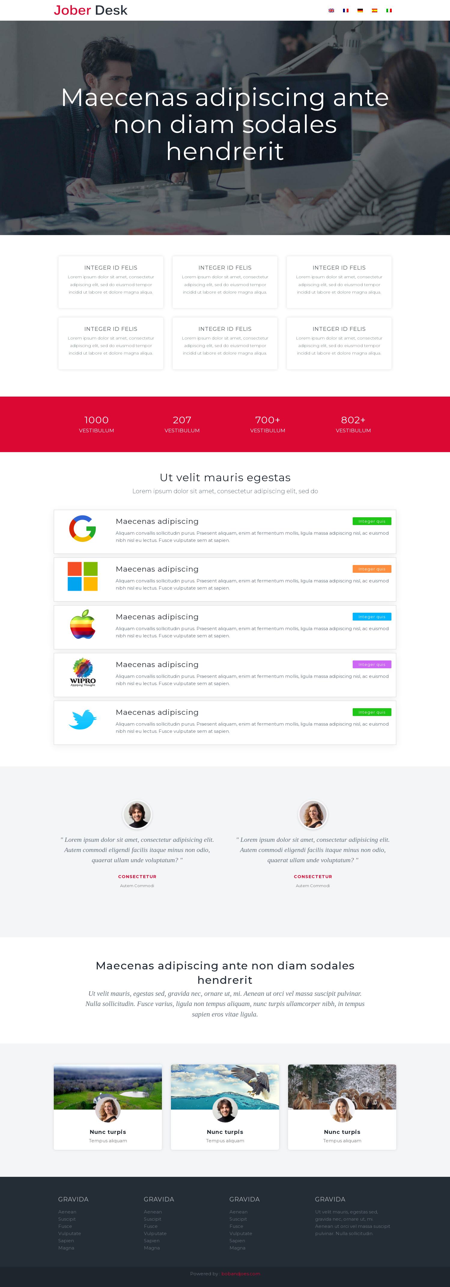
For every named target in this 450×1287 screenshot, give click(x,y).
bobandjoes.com (240, 1273)
